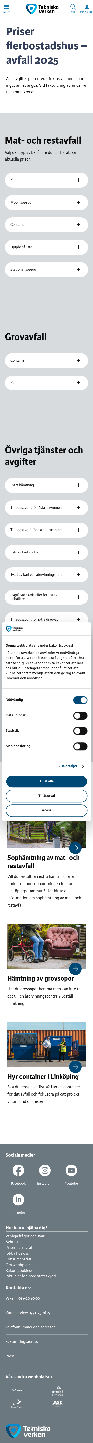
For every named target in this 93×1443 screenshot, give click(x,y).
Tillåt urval (46, 796)
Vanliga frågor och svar (25, 1236)
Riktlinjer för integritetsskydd (31, 1276)
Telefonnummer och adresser (30, 1327)
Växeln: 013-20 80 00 (23, 1298)
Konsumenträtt (18, 1259)
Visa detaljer (67, 766)
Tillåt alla (46, 781)
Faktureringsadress (22, 1342)
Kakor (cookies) (19, 1271)
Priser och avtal (19, 1248)
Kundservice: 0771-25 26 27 (28, 1313)
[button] (6, 8)
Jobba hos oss (17, 1253)
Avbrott (12, 1242)
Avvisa (46, 810)
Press (10, 1356)
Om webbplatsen (20, 1265)
